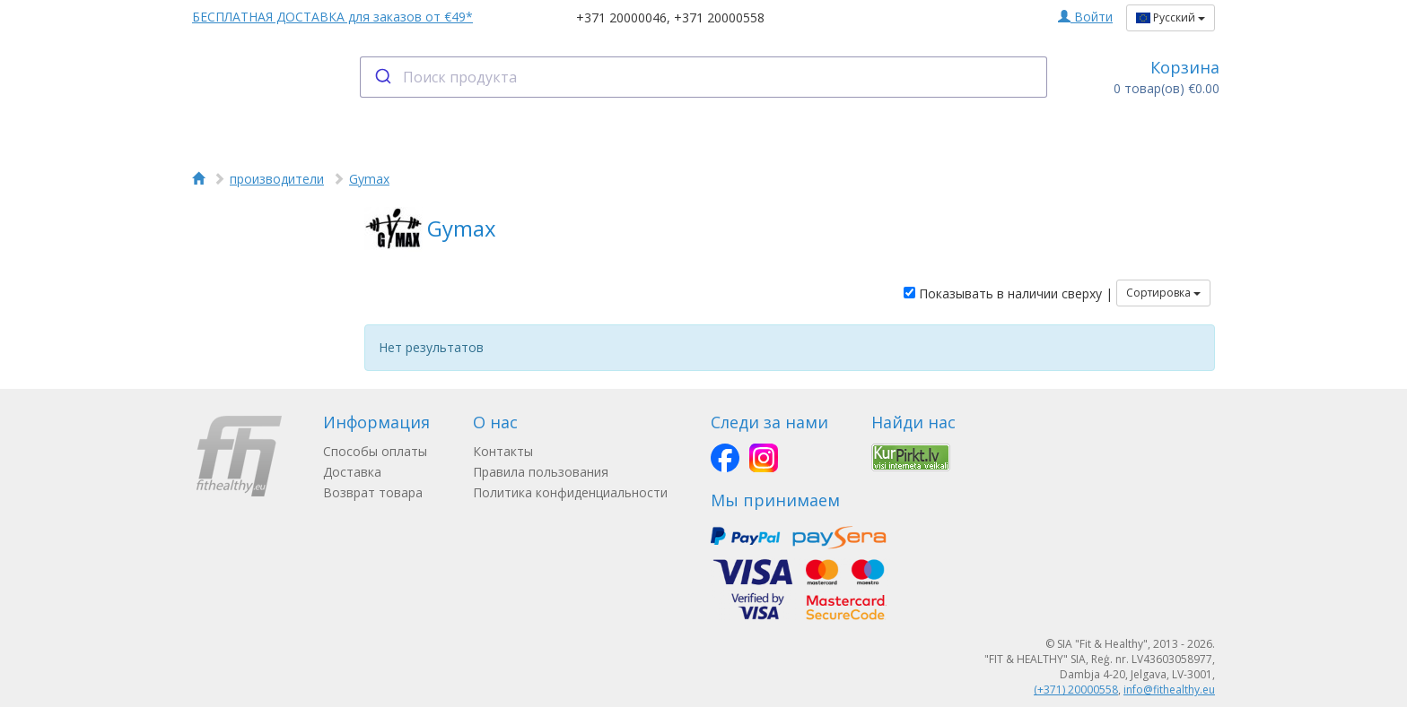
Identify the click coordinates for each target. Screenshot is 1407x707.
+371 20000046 (621, 17)
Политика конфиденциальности (570, 492)
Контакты (503, 451)
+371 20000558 (719, 17)
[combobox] (704, 77)
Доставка (352, 471)
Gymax (369, 178)
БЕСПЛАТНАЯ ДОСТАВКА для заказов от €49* (332, 16)
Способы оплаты (375, 451)
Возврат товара (373, 492)
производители (277, 178)
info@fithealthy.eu (1169, 689)
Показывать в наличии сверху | (1008, 293)
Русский (1170, 17)
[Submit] (382, 77)
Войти (1085, 16)
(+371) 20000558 (1076, 689)
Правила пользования (540, 471)
